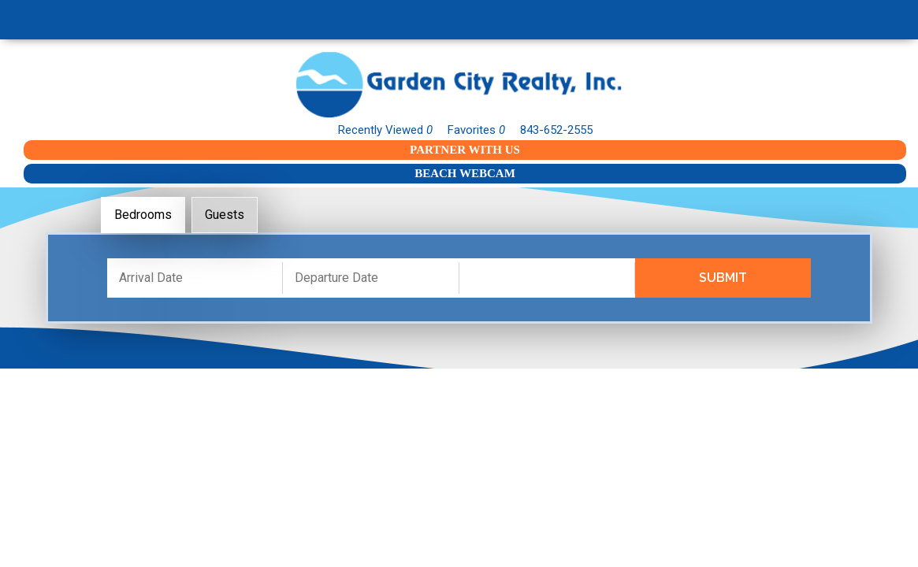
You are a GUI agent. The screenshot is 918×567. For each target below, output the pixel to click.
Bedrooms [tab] (143, 214)
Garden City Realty (459, 84)
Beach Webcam (464, 173)
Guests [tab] (224, 214)
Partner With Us (465, 149)
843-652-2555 (556, 130)
